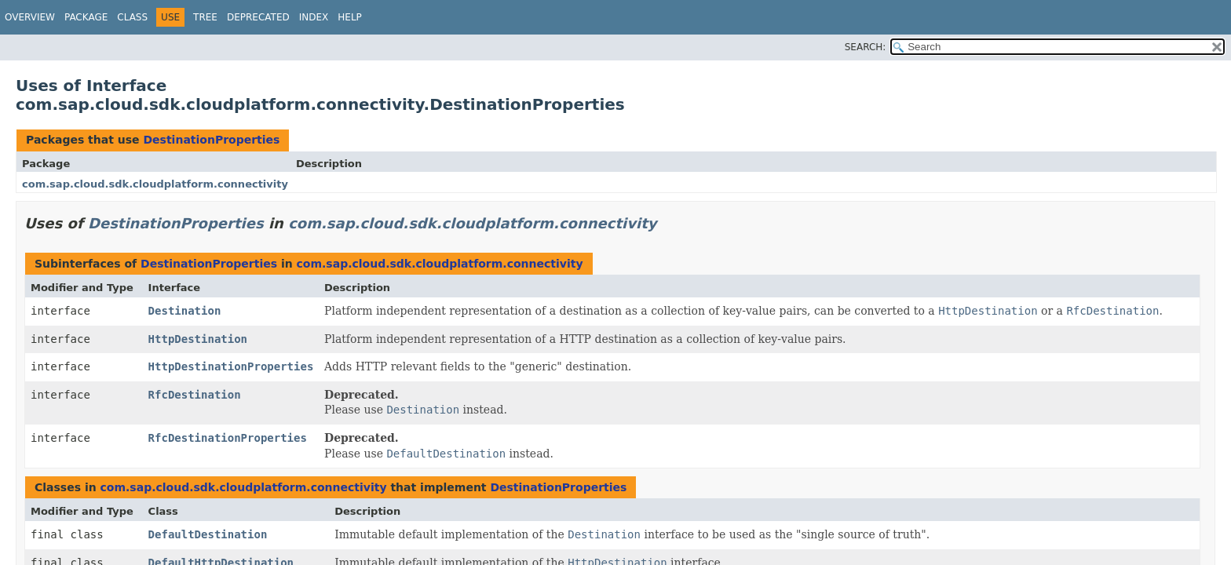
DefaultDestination (208, 534)
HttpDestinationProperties (231, 366)
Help (350, 17)
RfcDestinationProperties (227, 438)
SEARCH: (865, 47)
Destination (184, 310)
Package (86, 17)
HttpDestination (197, 339)
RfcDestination (194, 394)
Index (314, 17)
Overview (30, 17)
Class (132, 17)
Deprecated (258, 17)
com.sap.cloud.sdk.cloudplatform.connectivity (155, 184)
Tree (205, 17)
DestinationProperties (211, 139)
